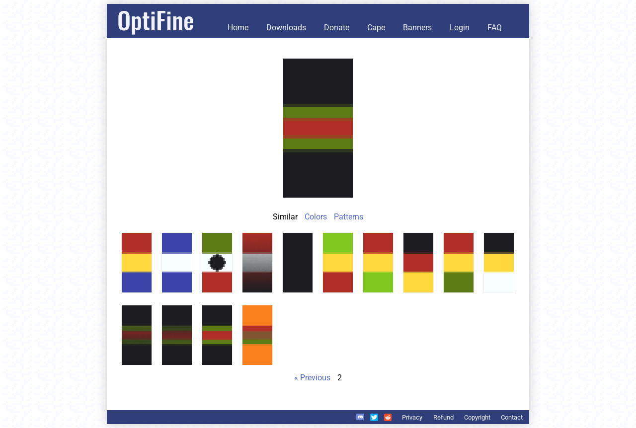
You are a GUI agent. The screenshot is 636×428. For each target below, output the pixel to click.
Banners (417, 27)
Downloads (286, 27)
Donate (336, 27)
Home (238, 27)
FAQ (494, 27)
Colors (316, 216)
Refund (443, 417)
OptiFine (155, 19)
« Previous (312, 377)
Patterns (348, 216)
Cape (376, 27)
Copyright (477, 417)
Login (460, 27)
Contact (512, 417)
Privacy (412, 417)
